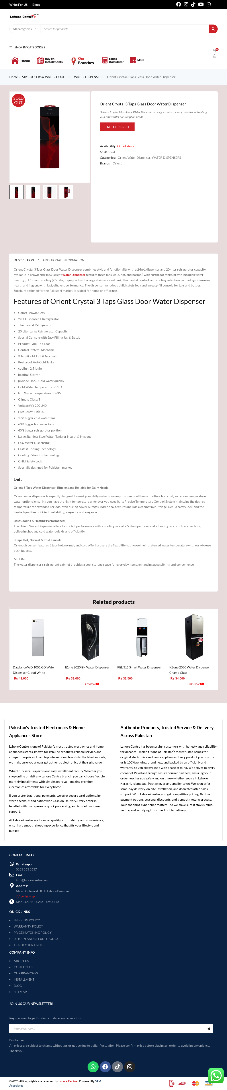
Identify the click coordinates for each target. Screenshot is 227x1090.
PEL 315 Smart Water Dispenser (139, 667)
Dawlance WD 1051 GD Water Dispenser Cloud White (34, 669)
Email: (20, 875)
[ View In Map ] (26, 896)
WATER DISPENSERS (88, 77)
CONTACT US (23, 967)
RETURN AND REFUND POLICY (36, 939)
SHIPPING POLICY (27, 920)
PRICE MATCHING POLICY (33, 932)
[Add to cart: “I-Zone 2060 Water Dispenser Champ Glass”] (177, 684)
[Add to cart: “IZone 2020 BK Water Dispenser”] (73, 684)
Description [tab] (24, 260)
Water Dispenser (73, 275)
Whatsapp (23, 864)
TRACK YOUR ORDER (29, 945)
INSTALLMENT (24, 979)
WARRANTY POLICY (28, 926)
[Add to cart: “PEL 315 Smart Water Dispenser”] (125, 684)
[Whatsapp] (11, 863)
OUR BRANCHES (26, 973)
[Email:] (11, 874)
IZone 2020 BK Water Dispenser (87, 667)
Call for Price (117, 127)
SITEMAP (20, 992)
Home (13, 77)
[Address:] (11, 885)
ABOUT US (21, 961)
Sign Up (208, 1028)
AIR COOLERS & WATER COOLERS (46, 77)
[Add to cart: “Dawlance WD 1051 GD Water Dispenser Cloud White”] (21, 684)
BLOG (18, 985)
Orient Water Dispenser (134, 157)
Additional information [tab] (63, 260)
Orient (117, 163)
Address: (22, 886)
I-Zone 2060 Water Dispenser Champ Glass (189, 669)
